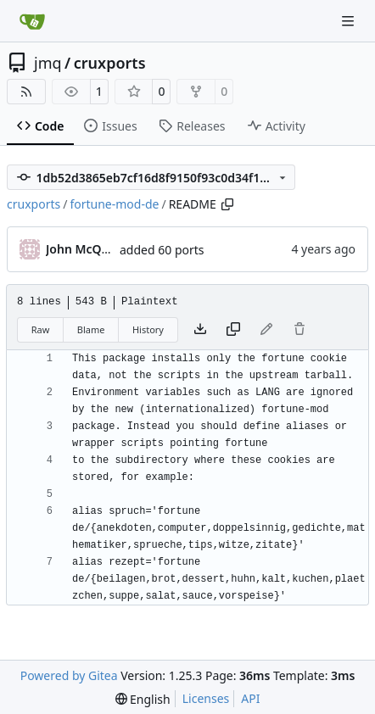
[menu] (143, 699)
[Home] (32, 21)
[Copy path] (227, 204)
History (148, 329)
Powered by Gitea (69, 675)
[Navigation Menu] (350, 21)
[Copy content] (233, 329)
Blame (91, 329)
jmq (48, 62)
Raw (40, 329)
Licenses (206, 698)
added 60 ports (162, 250)
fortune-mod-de (114, 204)
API (250, 698)
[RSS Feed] (26, 91)
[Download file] (200, 329)
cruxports (110, 62)
